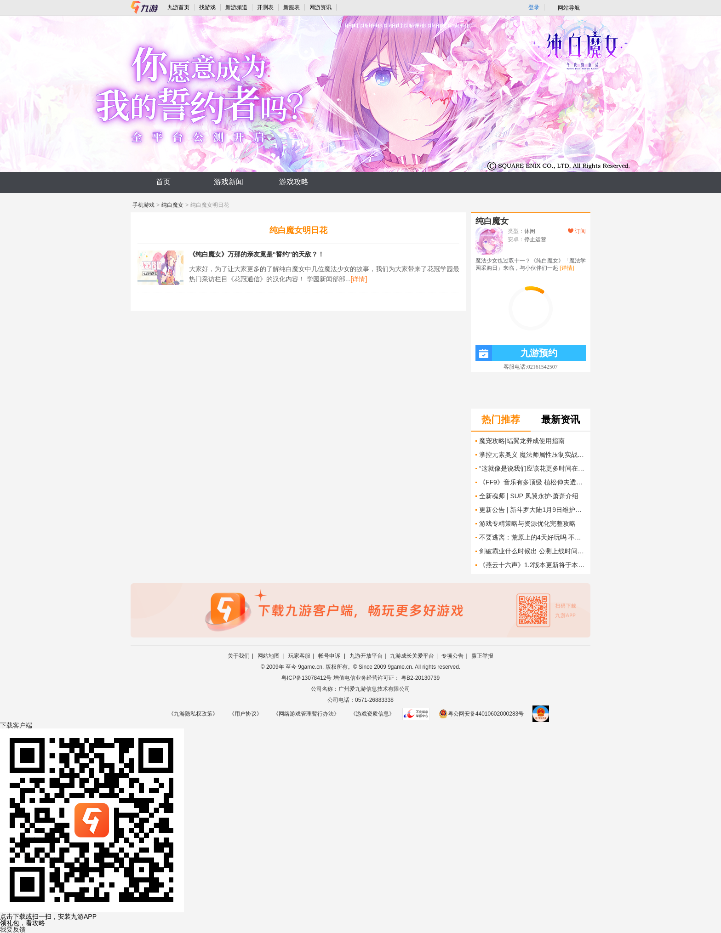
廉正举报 (482, 656)
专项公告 (452, 656)
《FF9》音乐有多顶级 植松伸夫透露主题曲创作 (532, 482)
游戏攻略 (294, 182)
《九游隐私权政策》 (193, 714)
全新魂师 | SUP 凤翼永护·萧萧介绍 (528, 496)
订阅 (577, 231)
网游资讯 (320, 7)
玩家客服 (299, 656)
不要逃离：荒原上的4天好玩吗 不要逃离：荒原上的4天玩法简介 (532, 537)
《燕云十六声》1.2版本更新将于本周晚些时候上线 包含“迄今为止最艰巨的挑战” (532, 565)
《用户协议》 (245, 714)
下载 (16, 725)
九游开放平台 (366, 656)
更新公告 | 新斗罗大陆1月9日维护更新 (532, 509)
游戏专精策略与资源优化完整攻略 (527, 523)
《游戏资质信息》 (372, 714)
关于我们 (239, 656)
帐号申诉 (330, 656)
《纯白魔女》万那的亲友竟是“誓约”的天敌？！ (256, 254)
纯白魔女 (172, 205)
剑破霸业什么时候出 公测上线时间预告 (532, 551)
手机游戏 (143, 205)
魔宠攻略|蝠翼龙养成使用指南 (522, 440)
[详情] (359, 279)
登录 (533, 7)
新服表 (291, 7)
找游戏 (207, 7)
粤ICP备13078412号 (306, 678)
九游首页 (178, 7)
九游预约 (516, 353)
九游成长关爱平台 (412, 656)
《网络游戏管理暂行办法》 (306, 714)
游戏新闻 (228, 182)
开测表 (265, 7)
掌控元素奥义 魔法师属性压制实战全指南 (532, 454)
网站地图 (269, 656)
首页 (163, 182)
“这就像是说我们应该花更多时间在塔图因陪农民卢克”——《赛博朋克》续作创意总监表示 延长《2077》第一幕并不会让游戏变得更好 (532, 468)
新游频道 (236, 7)
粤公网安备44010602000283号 (481, 714)
